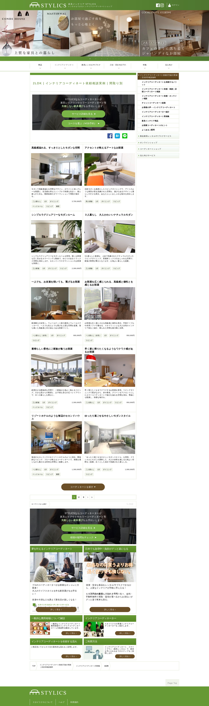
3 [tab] (101, 58)
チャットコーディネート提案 (154, 103)
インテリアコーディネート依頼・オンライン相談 (159, 97)
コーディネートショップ (150, 149)
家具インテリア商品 (150, 121)
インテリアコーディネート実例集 (155, 116)
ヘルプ (62, 690)
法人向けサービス (147, 155)
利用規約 (74, 690)
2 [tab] (96, 58)
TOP (33, 654)
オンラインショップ (148, 143)
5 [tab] (113, 58)
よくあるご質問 (148, 130)
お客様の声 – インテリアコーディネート (158, 107)
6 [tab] (119, 58)
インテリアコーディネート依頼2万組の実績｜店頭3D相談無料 (159, 76)
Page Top (172, 671)
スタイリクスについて (43, 690)
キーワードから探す (39, 492)
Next (206, 33)
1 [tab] (90, 58)
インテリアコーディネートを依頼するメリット (159, 83)
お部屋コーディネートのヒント (154, 125)
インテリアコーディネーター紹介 (155, 112)
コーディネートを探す (81, 475)
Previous (3, 33)
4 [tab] (107, 58)
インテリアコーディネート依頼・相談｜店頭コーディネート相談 (159, 90)
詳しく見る (55, 597)
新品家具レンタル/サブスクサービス (155, 136)
